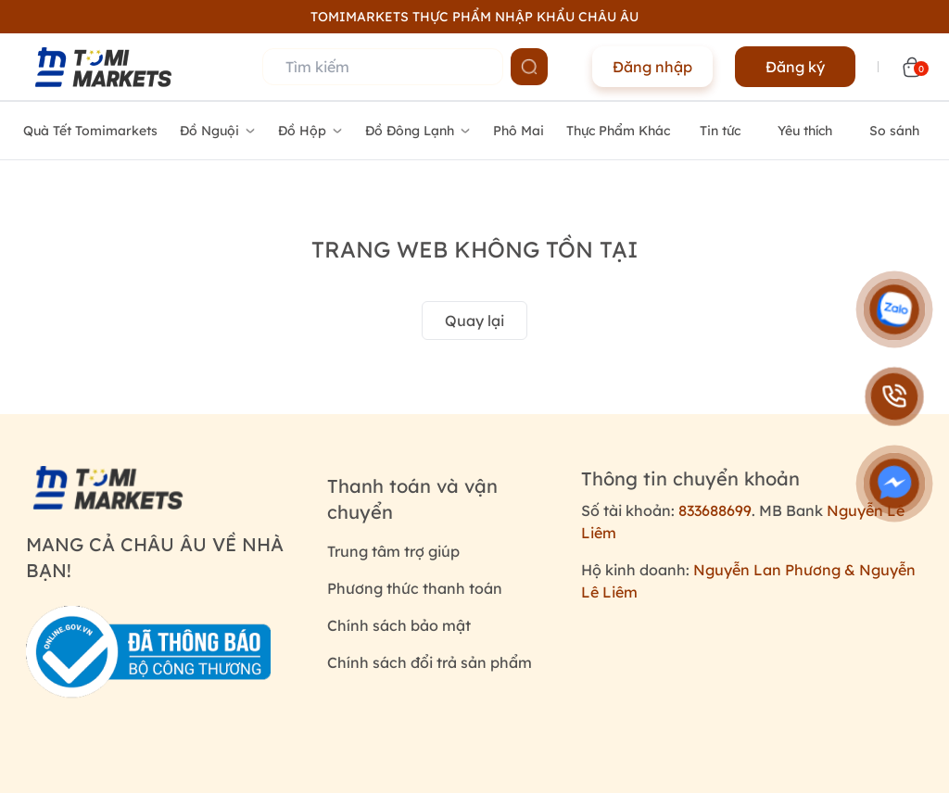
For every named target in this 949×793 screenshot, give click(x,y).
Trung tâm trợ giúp (393, 551)
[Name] (529, 66)
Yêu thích (805, 130)
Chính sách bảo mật (399, 625)
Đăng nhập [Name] (652, 66)
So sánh (894, 130)
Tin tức (720, 130)
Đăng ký (795, 66)
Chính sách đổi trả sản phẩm (429, 662)
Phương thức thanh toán (414, 588)
